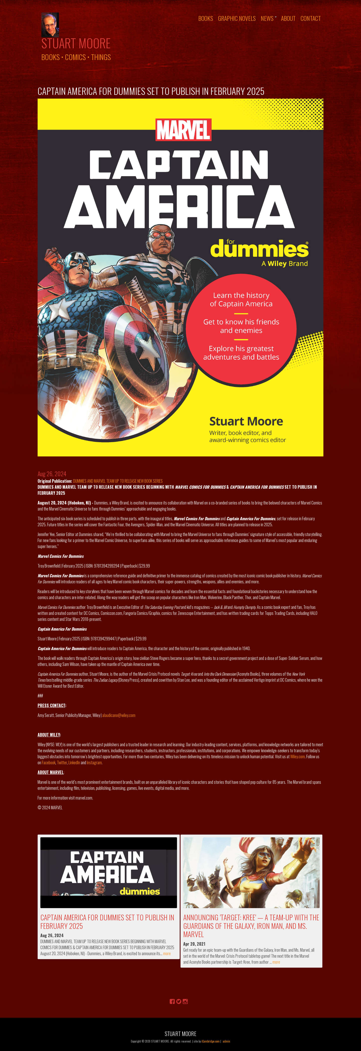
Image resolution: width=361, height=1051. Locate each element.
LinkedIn (74, 762)
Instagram (94, 762)
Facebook (48, 762)
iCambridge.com (211, 1041)
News (267, 18)
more (167, 953)
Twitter (62, 762)
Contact (311, 18)
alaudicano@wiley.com (118, 715)
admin (226, 1041)
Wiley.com (297, 756)
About (288, 18)
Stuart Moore (76, 43)
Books (205, 18)
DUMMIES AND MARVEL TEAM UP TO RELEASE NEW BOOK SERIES (118, 481)
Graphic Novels (237, 18)
